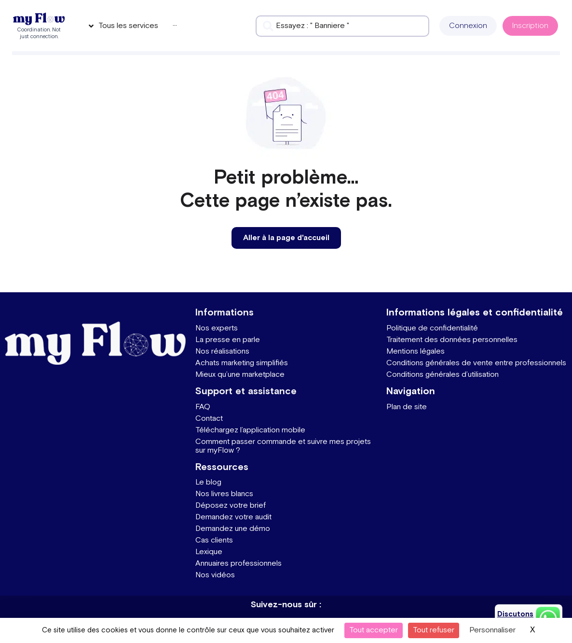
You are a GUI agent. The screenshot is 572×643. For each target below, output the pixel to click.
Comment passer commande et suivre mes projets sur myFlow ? (283, 446)
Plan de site (406, 407)
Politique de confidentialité (432, 328)
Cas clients (214, 540)
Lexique (208, 552)
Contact (209, 419)
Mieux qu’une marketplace (240, 375)
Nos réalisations (222, 351)
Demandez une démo (232, 529)
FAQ (202, 407)
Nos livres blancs (224, 494)
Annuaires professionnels (238, 563)
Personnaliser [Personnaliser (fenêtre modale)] (492, 630)
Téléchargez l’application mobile (250, 430)
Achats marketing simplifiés (241, 363)
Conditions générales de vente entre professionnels (476, 363)
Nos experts (216, 328)
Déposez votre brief (230, 505)
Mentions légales (415, 351)
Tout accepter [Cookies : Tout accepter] (373, 630)
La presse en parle (227, 340)
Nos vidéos (215, 575)
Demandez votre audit (233, 517)
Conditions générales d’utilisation (442, 375)
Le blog (208, 482)
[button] (468, 26)
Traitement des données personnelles (452, 340)
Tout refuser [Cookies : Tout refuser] (433, 630)
